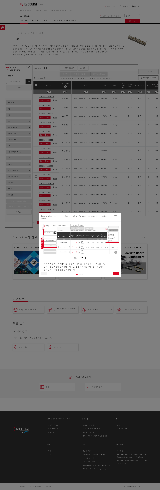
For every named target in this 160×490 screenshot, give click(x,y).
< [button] (44, 273)
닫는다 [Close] (115, 215)
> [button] (116, 273)
